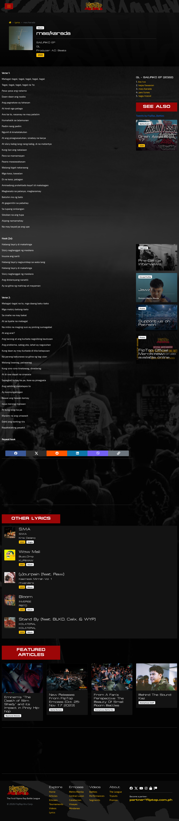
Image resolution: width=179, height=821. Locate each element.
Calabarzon (75, 800)
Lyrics (17, 22)
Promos (113, 800)
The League (115, 791)
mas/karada (145, 88)
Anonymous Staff (147, 703)
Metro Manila (76, 791)
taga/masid (145, 95)
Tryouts (113, 795)
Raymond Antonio (12, 716)
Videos (52, 808)
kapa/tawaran (146, 85)
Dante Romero (56, 710)
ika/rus (142, 81)
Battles (93, 791)
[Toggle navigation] (9, 6)
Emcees (53, 800)
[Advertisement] (67, 481)
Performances (96, 795)
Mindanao (74, 808)
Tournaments (56, 804)
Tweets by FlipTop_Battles (150, 115)
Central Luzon (76, 795)
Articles (53, 795)
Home (52, 791)
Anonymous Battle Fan (104, 710)
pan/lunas (144, 92)
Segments (94, 800)
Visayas (73, 804)
